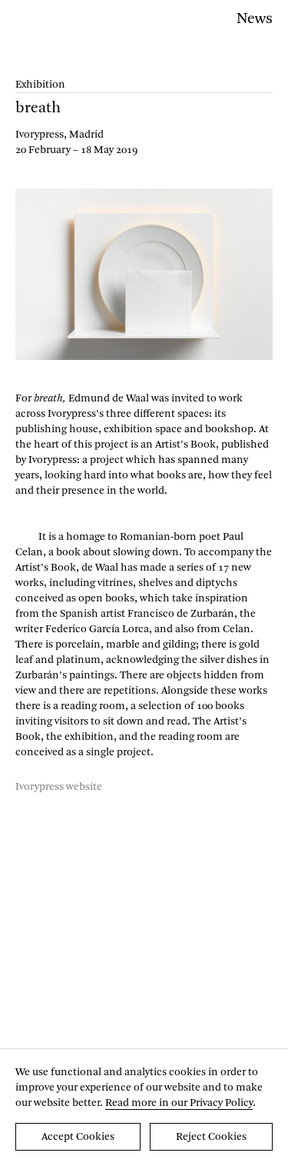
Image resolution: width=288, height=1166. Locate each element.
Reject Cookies (211, 1136)
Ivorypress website (58, 786)
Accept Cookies (77, 1136)
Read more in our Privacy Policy (179, 1103)
